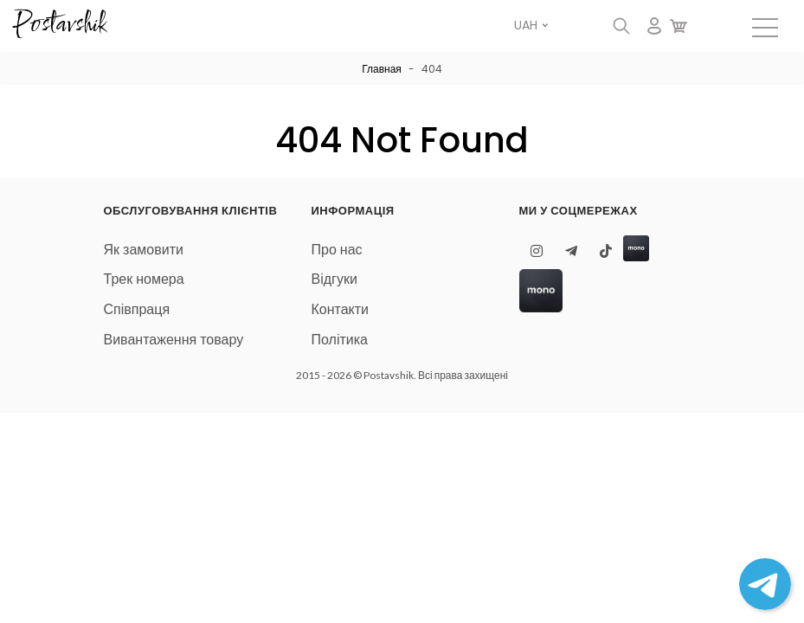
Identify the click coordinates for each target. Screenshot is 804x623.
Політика (340, 340)
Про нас (337, 250)
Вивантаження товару (174, 340)
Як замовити (143, 250)
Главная (382, 68)
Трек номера (144, 279)
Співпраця (137, 309)
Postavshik (59, 25)
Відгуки (334, 279)
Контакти (341, 309)
